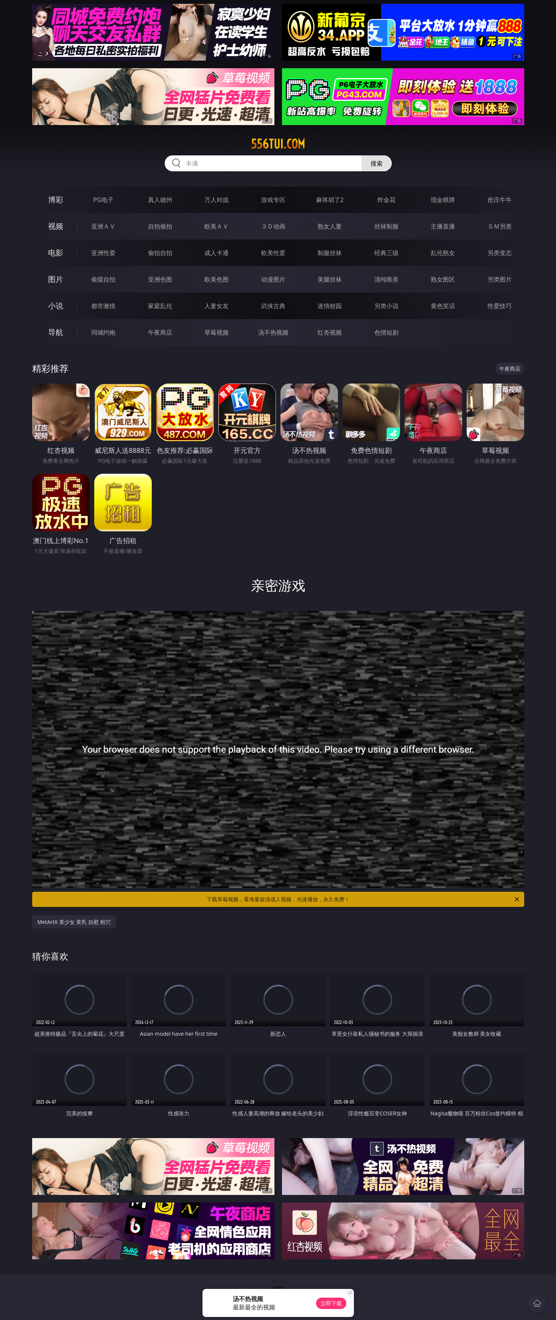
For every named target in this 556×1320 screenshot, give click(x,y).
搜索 (377, 163)
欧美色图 (216, 279)
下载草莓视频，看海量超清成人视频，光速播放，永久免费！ (363, 899)
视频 (55, 226)
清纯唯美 (386, 279)
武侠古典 (273, 306)
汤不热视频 (273, 332)
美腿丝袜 (330, 279)
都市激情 (103, 306)
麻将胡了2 (330, 200)
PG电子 (103, 200)
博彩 (55, 199)
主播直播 (443, 226)
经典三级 (386, 253)
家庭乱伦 (160, 306)
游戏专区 (273, 200)
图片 (55, 279)
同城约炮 (103, 332)
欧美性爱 (273, 253)
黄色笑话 (443, 306)
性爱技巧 (499, 306)
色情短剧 (386, 332)
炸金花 (386, 200)
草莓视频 (216, 332)
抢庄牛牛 (499, 200)
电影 (55, 252)
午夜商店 (160, 332)
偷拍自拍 (160, 253)
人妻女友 (216, 306)
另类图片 (499, 279)
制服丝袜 (330, 253)
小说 (55, 306)
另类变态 (499, 253)
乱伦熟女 (443, 253)
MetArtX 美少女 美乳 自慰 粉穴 (74, 921)
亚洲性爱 (103, 253)
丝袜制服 (386, 226)
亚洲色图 (160, 279)
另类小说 (386, 306)
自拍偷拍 (160, 226)
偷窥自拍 (103, 279)
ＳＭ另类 (499, 226)
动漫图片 (273, 279)
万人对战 (216, 200)
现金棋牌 (443, 200)
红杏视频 (330, 332)
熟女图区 (443, 279)
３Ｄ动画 (273, 226)
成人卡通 (216, 253)
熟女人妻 (330, 226)
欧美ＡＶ (216, 226)
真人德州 (160, 200)
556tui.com (278, 144)
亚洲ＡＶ (103, 226)
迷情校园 (330, 306)
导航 (55, 332)
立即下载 (331, 1303)
